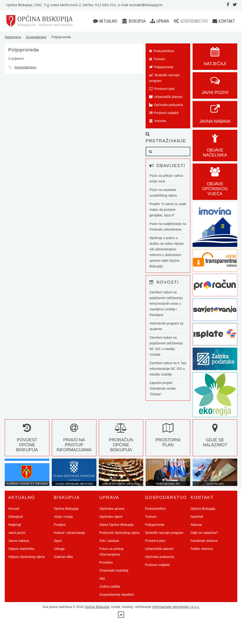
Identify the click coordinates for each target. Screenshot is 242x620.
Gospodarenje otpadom (116, 594)
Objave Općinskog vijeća (26, 557)
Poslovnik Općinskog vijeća (119, 533)
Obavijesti (15, 517)
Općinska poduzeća (166, 105)
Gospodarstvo (191, 21)
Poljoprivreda (161, 67)
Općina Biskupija (66, 508)
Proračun (106, 562)
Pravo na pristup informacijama (74, 440)
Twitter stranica (201, 549)
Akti (102, 578)
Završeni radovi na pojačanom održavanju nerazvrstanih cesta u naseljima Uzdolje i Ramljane (166, 303)
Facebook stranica (203, 541)
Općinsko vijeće (111, 517)
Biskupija (134, 21)
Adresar (196, 525)
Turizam (157, 59)
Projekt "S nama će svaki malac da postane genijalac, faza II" (167, 209)
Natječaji (14, 525)
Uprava (159, 21)
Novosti (13, 508)
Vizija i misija (63, 517)
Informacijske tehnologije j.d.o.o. (175, 607)
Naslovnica (13, 37)
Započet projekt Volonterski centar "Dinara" (162, 388)
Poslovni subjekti (163, 113)
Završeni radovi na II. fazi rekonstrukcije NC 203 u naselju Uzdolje (167, 368)
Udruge (59, 549)
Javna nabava (18, 541)
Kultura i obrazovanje (69, 533)
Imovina (157, 121)
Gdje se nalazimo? (215, 437)
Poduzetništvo (161, 51)
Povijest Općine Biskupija (27, 440)
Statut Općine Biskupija (116, 525)
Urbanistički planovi (165, 97)
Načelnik (196, 517)
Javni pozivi (16, 533)
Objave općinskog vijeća (215, 184)
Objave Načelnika (215, 147)
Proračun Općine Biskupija (121, 440)
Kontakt (223, 21)
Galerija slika (63, 557)
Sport (58, 541)
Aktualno (105, 21)
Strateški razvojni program (164, 78)
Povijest (59, 525)
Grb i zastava (109, 541)
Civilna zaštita (109, 586)
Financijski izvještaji (113, 570)
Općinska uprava (111, 508)
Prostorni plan (162, 89)
